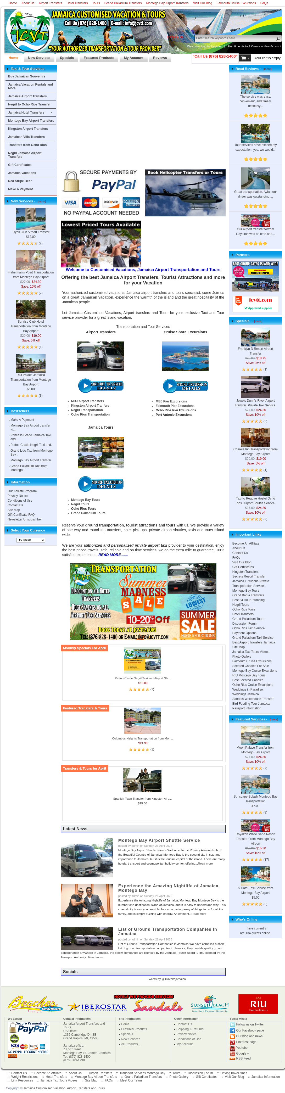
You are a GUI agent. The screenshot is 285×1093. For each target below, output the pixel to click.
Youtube (242, 1048)
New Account (272, 46)
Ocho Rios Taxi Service (248, 628)
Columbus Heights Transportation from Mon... (142, 738)
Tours (96, 3)
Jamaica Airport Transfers (27, 96)
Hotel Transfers (77, 3)
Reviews (158, 56)
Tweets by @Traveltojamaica (166, 978)
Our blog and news (249, 1036)
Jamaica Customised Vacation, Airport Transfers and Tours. (64, 1088)
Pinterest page (246, 1042)
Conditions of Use (20, 500)
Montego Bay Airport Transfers (167, 3)
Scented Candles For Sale (250, 666)
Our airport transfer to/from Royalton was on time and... (255, 227)
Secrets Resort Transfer (249, 576)
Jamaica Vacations (22, 173)
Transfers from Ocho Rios (27, 145)
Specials (65, 56)
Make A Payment (20, 189)
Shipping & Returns (189, 1029)
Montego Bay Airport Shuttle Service (159, 840)
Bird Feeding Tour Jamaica (251, 703)
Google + (242, 1053)
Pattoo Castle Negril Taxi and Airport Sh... (142, 678)
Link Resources (22, 1080)
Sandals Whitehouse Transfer (252, 699)
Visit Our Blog (202, 3)
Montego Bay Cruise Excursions (254, 670)
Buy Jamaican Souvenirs (26, 76)
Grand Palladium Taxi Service (252, 638)
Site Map (14, 510)
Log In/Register (211, 46)
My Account (131, 56)
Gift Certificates (19, 165)
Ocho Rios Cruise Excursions (252, 685)
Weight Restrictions (24, 1077)
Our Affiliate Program (22, 491)
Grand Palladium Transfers (123, 3)
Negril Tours (240, 605)
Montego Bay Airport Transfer (30, 460)
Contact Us (15, 505)
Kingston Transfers (245, 572)
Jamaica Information (266, 1077)
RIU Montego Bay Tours (249, 675)
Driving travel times (233, 1073)
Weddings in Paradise (247, 689)
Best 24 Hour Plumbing (248, 600)
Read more (205, 863)
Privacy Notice (18, 496)
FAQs (264, 3)
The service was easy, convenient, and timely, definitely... (255, 95)
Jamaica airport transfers (146, 292)
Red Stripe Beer (20, 181)
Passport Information (246, 708)
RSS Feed (243, 1058)
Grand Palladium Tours (248, 619)
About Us (27, 3)
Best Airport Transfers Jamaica (253, 642)
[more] (41, 201)
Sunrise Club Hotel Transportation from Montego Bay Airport (30, 320)
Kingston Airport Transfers (28, 129)
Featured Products (97, 56)
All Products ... (131, 1044)
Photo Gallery (242, 656)
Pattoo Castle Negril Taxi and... (32, 445)
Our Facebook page (250, 1030)
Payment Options (244, 633)
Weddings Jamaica (245, 694)
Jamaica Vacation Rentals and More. (30, 86)
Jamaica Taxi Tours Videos (250, 652)
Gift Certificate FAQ (21, 515)
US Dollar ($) (175, 37)
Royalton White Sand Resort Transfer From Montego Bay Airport (255, 834)
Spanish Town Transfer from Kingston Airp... (142, 798)
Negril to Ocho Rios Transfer (29, 104)
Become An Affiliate (245, 543)
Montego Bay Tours (245, 590)
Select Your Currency (28, 530)
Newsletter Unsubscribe (24, 519)
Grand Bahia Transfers (248, 595)
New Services (37, 56)
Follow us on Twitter (250, 1024)
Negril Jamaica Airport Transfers (25, 155)
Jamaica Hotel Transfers (26, 112)
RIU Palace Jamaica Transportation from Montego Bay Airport (30, 373)
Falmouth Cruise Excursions (236, 3)
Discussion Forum (245, 623)
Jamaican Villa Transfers (26, 137)
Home (13, 3)
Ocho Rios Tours (243, 609)
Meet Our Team (131, 1080)
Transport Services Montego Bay (142, 1073)
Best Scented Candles (248, 680)
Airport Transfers (50, 3)
